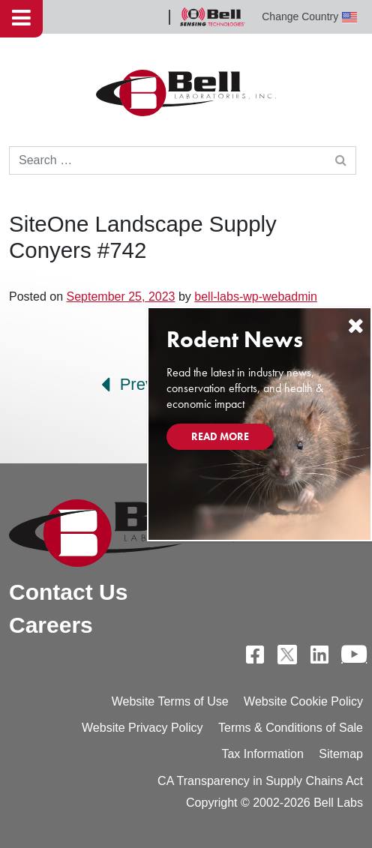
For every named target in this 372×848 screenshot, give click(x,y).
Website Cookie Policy (303, 701)
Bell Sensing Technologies (212, 16)
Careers (51, 625)
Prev (127, 385)
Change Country (309, 16)
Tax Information (262, 754)
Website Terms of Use (170, 701)
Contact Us (68, 592)
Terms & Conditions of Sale (290, 727)
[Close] (355, 325)
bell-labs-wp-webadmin (255, 296)
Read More (220, 436)
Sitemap (341, 754)
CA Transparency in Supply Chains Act (260, 781)
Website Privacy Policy (142, 727)
